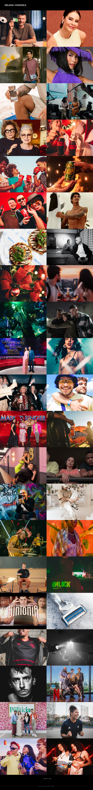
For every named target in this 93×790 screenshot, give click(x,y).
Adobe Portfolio (50, 786)
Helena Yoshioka (15, 5)
